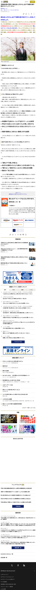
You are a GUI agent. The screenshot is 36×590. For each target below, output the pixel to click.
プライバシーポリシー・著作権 (7, 586)
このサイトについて (4, 574)
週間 (22, 289)
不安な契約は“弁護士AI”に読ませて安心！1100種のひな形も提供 (16, 502)
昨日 (14, 289)
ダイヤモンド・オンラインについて (8, 570)
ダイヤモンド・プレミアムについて (7, 576)
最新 (5, 289)
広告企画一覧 (4, 557)
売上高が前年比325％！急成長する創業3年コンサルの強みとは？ (16, 495)
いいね (30, 289)
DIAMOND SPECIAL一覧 (7, 554)
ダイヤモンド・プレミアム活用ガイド (8, 579)
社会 (2, 10)
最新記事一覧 (18, 547)
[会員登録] (32, 2)
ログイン (26, 1)
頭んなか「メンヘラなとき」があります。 (11, 10)
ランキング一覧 (18, 341)
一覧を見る (18, 506)
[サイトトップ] (5, 2)
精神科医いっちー (4, 8)
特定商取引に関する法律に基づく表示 (8, 584)
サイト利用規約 (4, 581)
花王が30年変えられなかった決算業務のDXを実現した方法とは (15, 498)
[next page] (22, 230)
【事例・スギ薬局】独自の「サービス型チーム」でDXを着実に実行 (15, 491)
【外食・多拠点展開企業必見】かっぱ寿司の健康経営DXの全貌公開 (16, 488)
